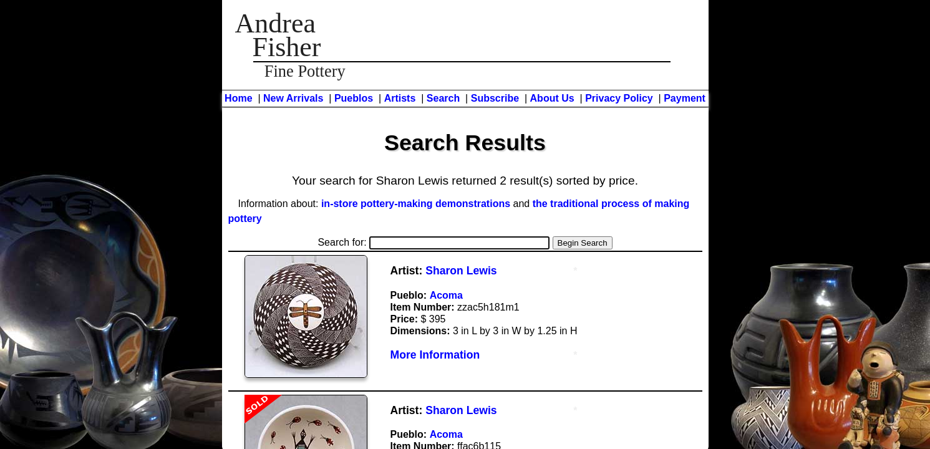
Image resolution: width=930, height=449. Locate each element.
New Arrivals (293, 98)
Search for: (433, 242)
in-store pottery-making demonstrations (415, 203)
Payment (684, 98)
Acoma (446, 295)
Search (443, 98)
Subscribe (495, 98)
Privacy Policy (619, 98)
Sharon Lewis (460, 270)
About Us (552, 98)
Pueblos (353, 98)
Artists (400, 98)
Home (238, 98)
